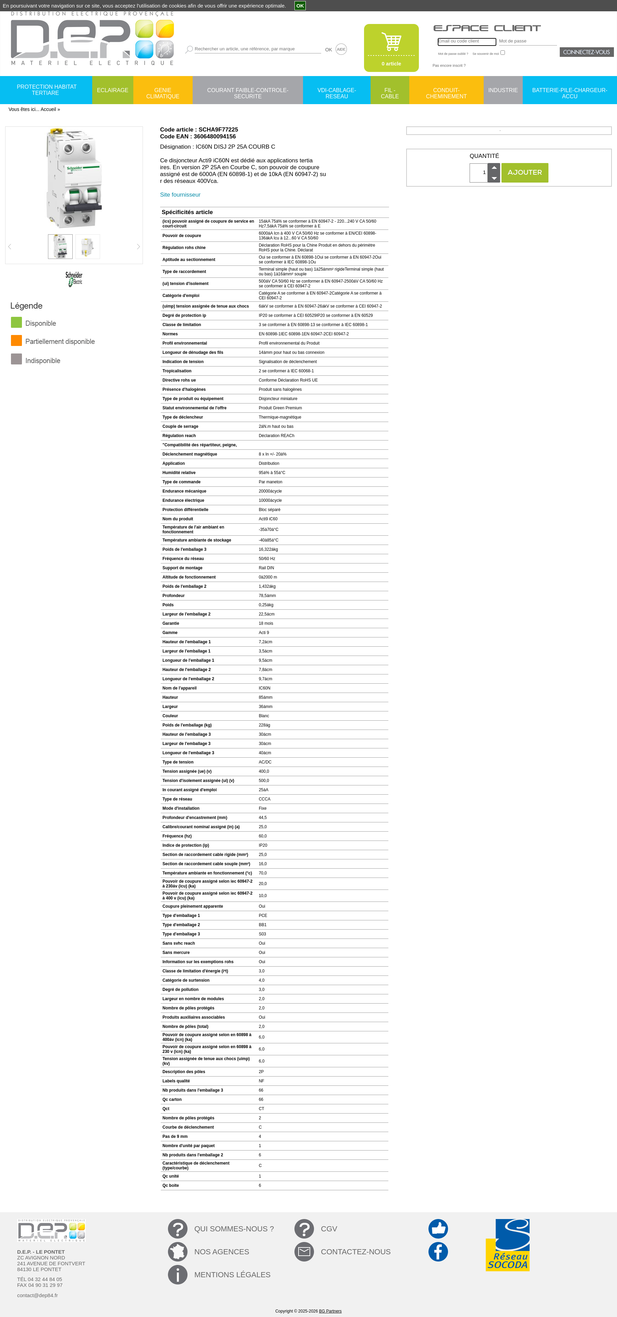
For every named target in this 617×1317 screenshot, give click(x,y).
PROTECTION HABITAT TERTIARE (47, 90)
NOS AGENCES (221, 1251)
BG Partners (330, 1311)
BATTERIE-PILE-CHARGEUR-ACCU (569, 90)
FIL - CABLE (390, 90)
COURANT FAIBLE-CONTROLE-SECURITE (247, 90)
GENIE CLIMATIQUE (163, 90)
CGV (329, 1229)
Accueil (48, 109)
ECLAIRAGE (113, 90)
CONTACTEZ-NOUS (356, 1251)
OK (328, 49)
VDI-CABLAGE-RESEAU (336, 90)
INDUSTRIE (503, 90)
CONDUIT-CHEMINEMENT (446, 90)
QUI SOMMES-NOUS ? (234, 1229)
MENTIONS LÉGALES (232, 1274)
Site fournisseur (180, 194)
